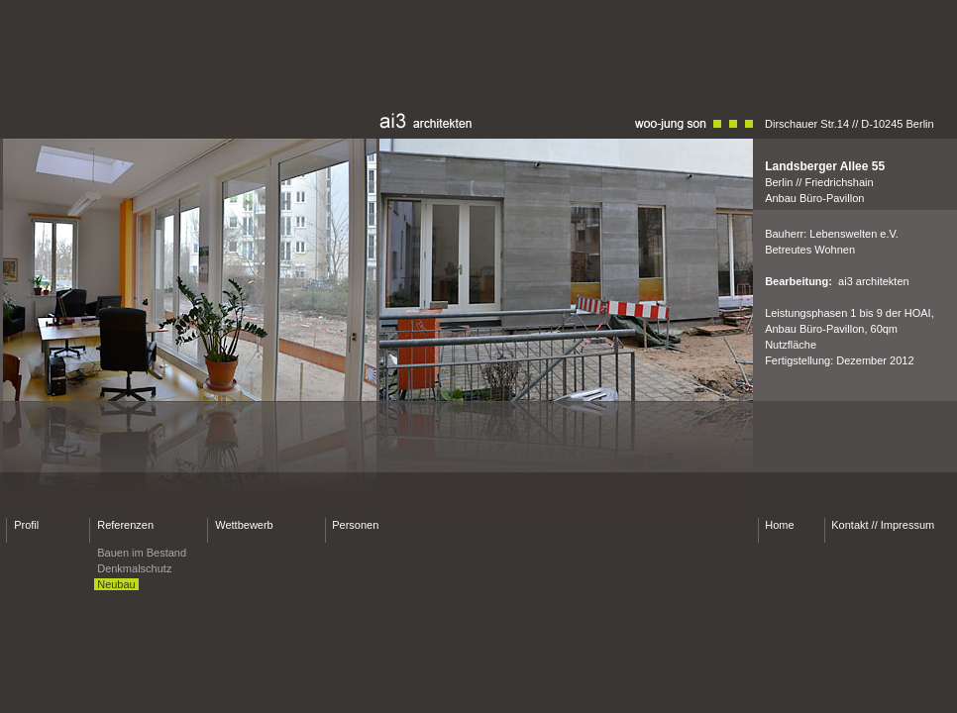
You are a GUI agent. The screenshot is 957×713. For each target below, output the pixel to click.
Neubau (116, 584)
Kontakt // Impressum (882, 525)
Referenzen (125, 525)
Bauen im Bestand (141, 553)
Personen (355, 525)
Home (779, 525)
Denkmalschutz (134, 568)
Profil (26, 525)
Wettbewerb (244, 525)
